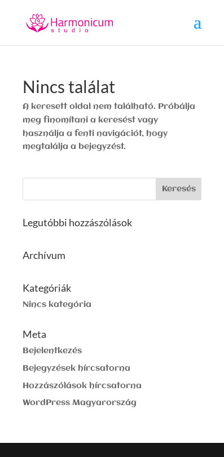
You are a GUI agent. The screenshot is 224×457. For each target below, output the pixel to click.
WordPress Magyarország (80, 402)
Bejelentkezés (52, 350)
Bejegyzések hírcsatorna (76, 368)
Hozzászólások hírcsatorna (82, 385)
